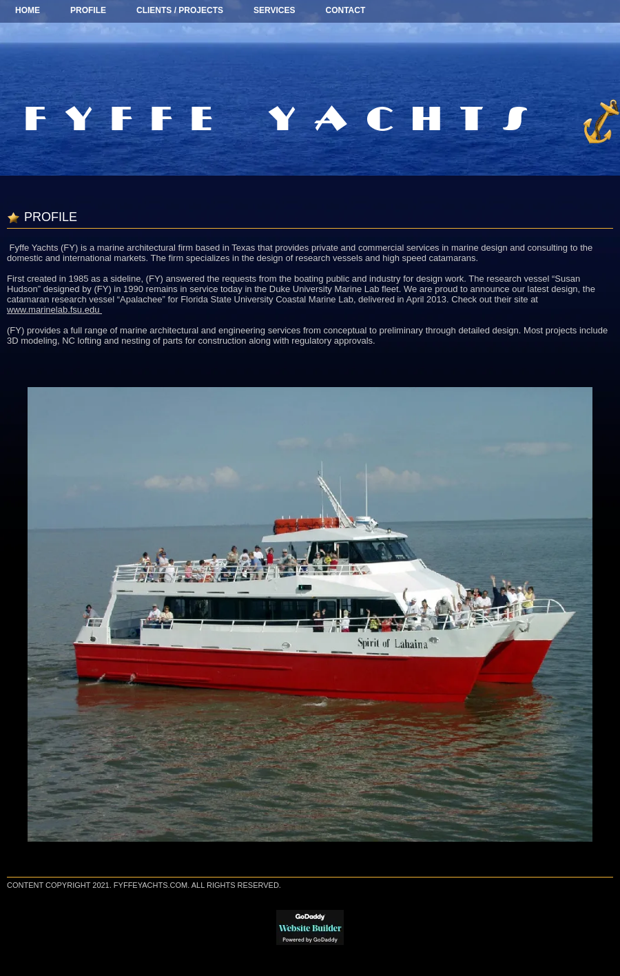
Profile (88, 10)
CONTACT (346, 10)
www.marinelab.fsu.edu (54, 309)
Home (27, 10)
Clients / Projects (179, 10)
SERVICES (274, 10)
